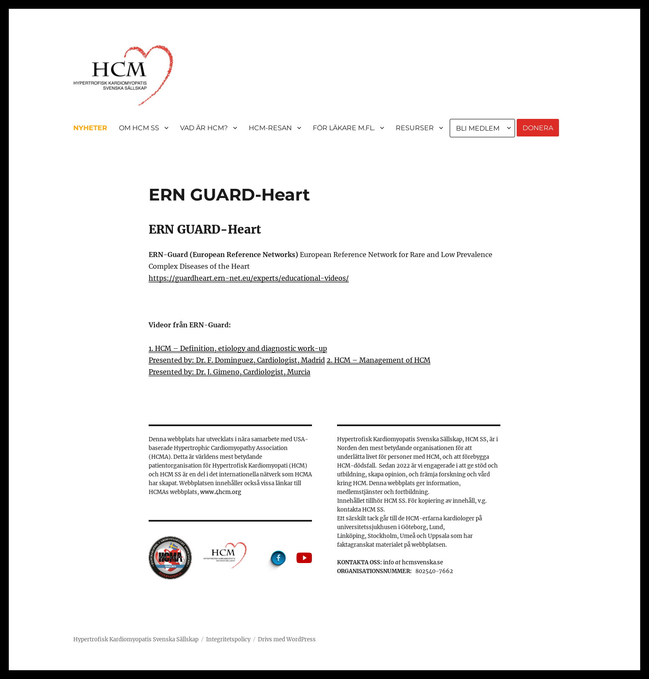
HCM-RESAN (270, 128)
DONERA (538, 128)
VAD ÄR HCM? (204, 128)
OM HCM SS (139, 128)
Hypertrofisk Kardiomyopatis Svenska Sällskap (135, 639)
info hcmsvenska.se (413, 562)
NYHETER (90, 128)
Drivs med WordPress (287, 639)
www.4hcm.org (220, 492)
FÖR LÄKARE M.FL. (344, 128)
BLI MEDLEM (478, 128)
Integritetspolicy (228, 639)
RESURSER (415, 128)
